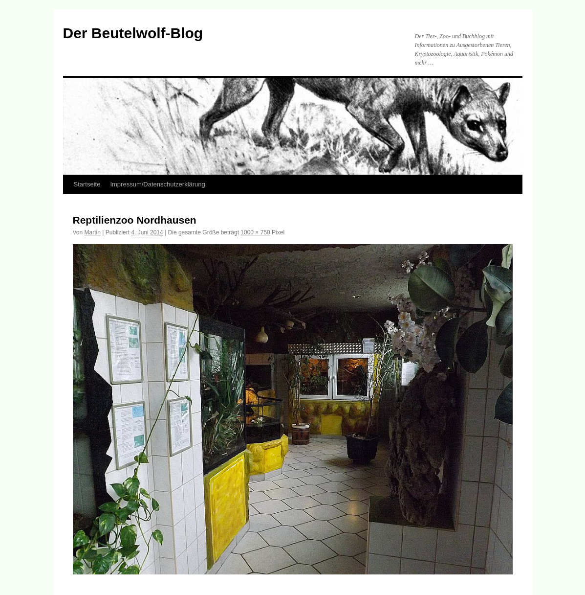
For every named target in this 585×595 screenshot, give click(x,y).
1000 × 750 (255, 232)
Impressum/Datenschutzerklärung (157, 184)
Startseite (87, 184)
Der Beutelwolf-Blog (133, 33)
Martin (93, 232)
